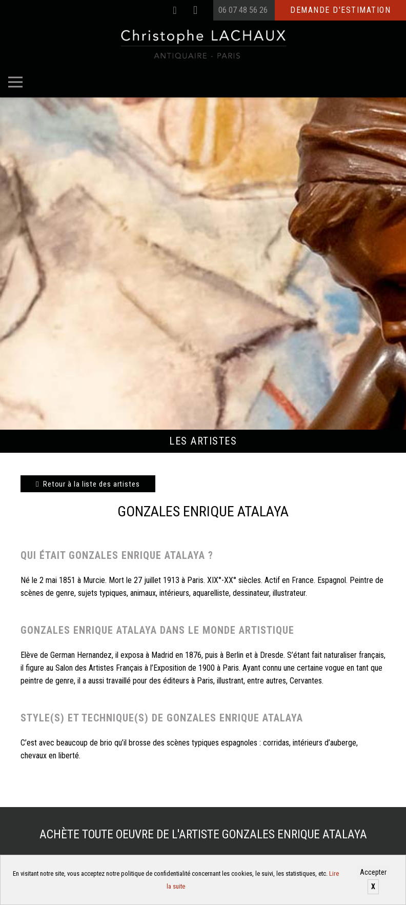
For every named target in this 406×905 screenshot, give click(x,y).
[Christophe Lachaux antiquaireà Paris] (203, 44)
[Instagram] (195, 10)
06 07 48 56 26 (243, 10)
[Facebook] (175, 10)
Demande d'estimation (340, 10)
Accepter (373, 872)
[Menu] (15, 82)
